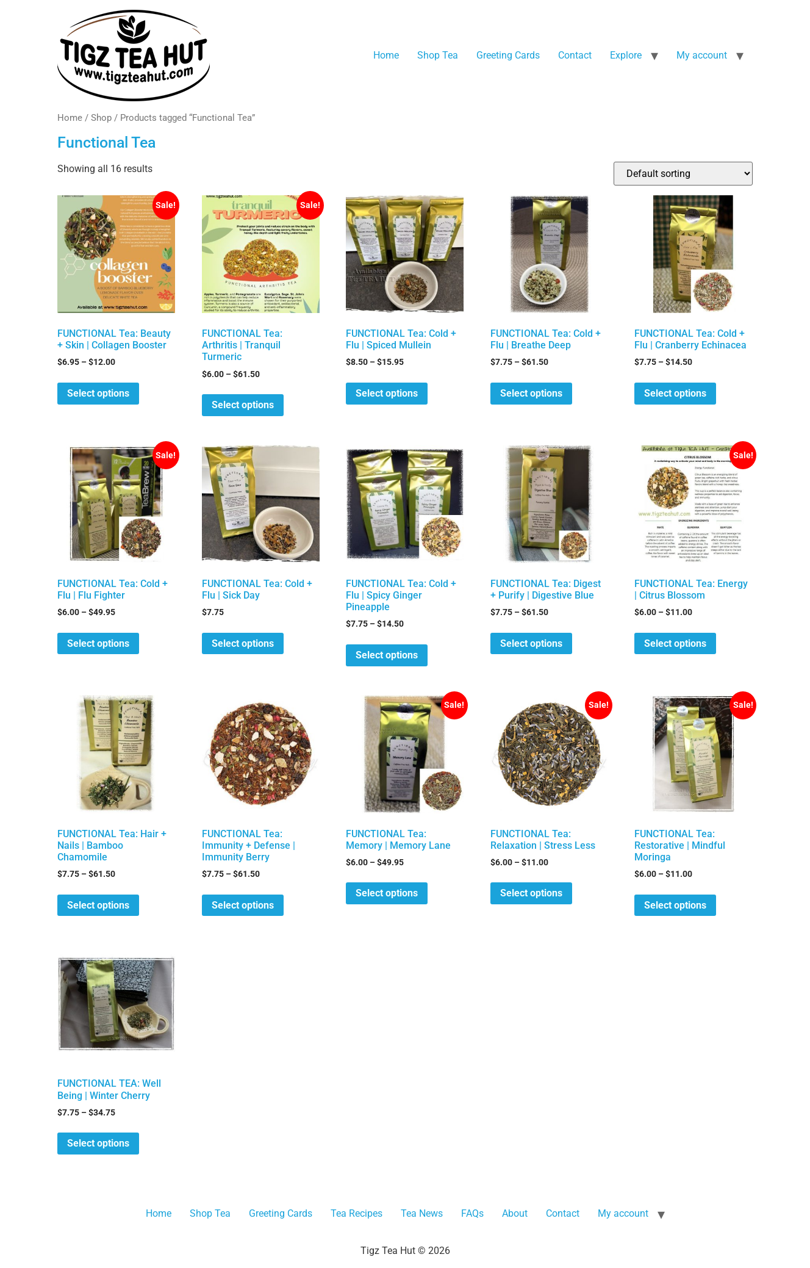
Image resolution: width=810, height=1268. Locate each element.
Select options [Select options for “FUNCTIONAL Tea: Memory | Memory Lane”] (387, 893)
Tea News (422, 1213)
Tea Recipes (356, 1213)
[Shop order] (683, 174)
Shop (101, 117)
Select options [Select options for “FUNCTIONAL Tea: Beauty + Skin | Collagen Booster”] (98, 393)
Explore (626, 55)
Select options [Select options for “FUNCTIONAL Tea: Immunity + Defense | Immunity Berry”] (243, 905)
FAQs (472, 1213)
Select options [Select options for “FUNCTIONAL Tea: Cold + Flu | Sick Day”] (243, 643)
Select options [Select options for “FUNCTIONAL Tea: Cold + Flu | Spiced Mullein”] (387, 393)
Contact (575, 55)
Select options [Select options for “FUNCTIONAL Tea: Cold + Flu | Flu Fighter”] (98, 643)
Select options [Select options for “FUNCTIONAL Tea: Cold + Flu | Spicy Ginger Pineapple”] (387, 655)
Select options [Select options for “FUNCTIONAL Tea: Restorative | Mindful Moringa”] (675, 905)
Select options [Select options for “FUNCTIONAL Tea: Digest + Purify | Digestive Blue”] (531, 643)
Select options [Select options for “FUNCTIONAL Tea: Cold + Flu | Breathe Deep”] (531, 393)
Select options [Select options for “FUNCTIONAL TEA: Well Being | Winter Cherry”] (98, 1143)
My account (701, 55)
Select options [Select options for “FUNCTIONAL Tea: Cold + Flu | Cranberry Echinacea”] (675, 393)
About (515, 1213)
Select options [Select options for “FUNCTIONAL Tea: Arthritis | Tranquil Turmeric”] (243, 405)
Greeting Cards (508, 55)
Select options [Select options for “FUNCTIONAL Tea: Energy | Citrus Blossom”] (675, 643)
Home (386, 55)
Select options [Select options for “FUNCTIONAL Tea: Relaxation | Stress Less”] (531, 893)
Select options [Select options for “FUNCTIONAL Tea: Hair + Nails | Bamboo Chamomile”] (98, 905)
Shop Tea (437, 55)
